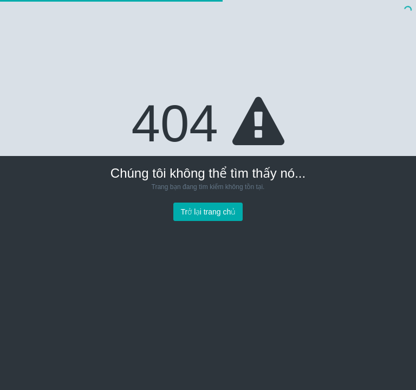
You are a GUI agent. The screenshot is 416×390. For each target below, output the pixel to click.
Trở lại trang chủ (207, 211)
